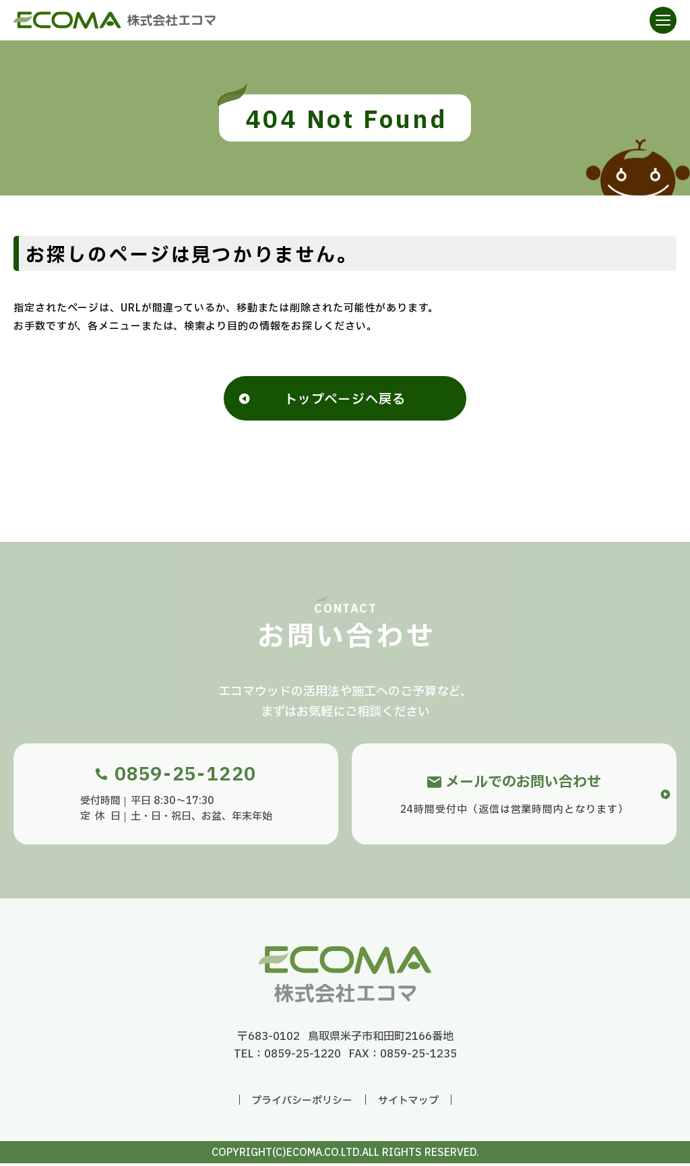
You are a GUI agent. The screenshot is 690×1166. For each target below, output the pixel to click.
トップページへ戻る (345, 401)
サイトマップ (408, 1103)
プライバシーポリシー (301, 1103)
